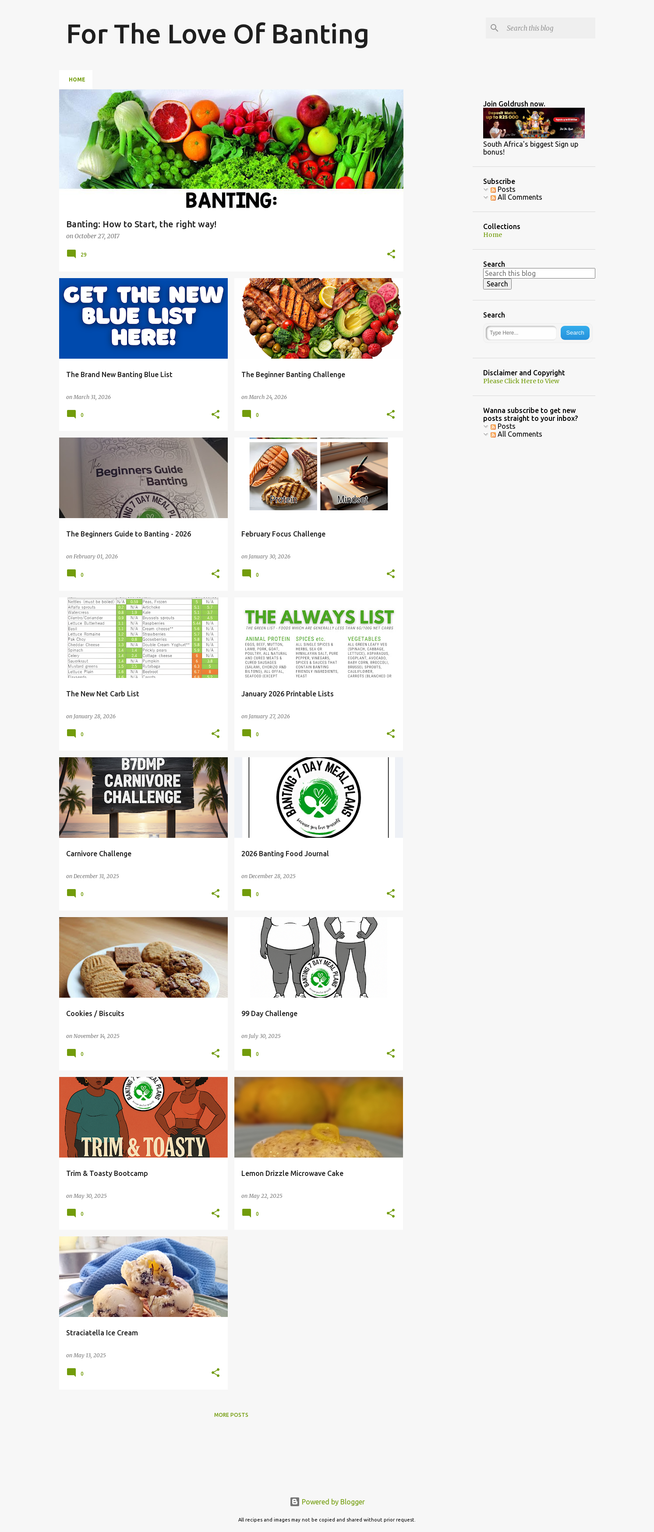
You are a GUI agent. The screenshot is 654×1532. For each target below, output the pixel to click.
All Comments (516, 434)
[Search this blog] (549, 28)
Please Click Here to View (521, 381)
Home (77, 79)
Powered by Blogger (327, 1502)
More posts (231, 1415)
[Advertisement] (475, 144)
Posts (503, 426)
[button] (391, 255)
